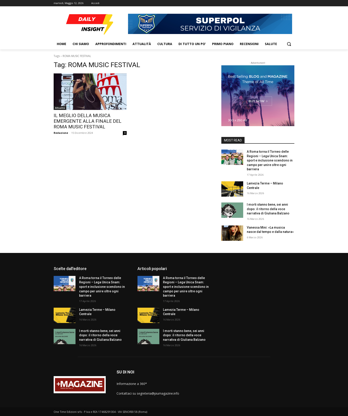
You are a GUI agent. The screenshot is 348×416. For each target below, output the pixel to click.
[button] (289, 44)
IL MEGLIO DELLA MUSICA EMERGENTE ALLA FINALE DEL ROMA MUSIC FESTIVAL (87, 121)
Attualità (60, 107)
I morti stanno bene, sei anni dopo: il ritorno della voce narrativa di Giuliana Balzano (268, 209)
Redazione (61, 132)
